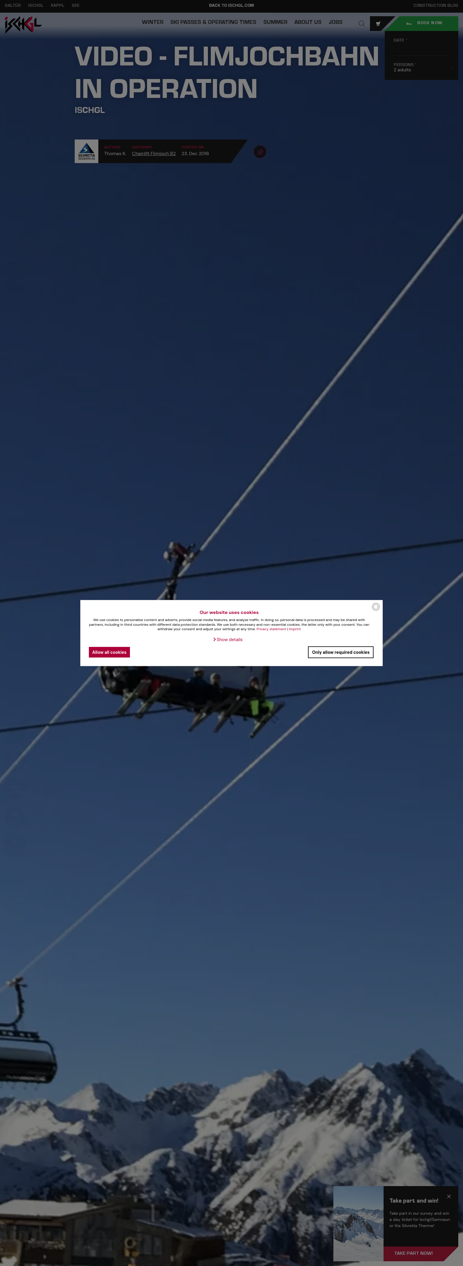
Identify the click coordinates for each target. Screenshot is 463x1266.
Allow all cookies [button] (109, 652)
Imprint (295, 629)
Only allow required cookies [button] (341, 652)
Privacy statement (271, 629)
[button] (227, 639)
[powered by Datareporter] (376, 610)
